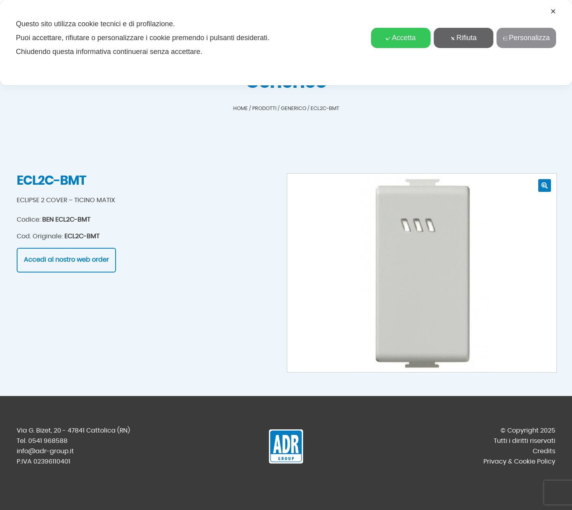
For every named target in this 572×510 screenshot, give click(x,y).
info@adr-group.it (45, 451)
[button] (544, 185)
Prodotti (264, 108)
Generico (293, 108)
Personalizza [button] (526, 38)
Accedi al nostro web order (66, 260)
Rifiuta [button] (463, 38)
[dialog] (286, 42)
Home (240, 108)
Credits (544, 451)
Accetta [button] (400, 38)
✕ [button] (553, 11)
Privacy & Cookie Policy (519, 461)
